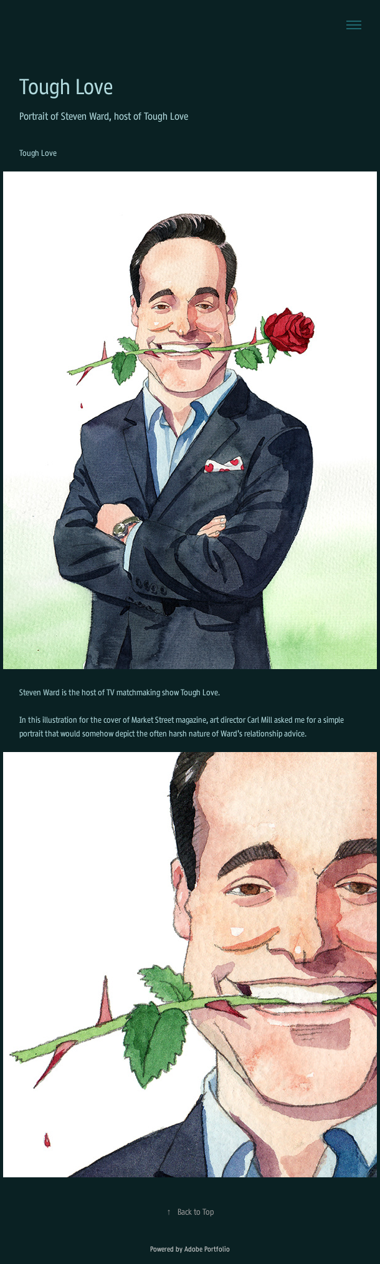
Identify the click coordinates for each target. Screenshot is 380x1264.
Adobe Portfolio (207, 1249)
